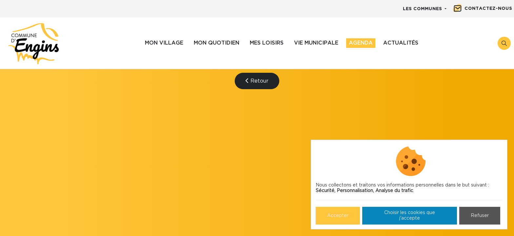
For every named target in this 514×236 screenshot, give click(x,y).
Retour (257, 81)
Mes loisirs (267, 43)
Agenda (361, 43)
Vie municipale (316, 43)
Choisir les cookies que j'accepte (409, 215)
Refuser (480, 215)
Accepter (337, 215)
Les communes (423, 9)
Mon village (164, 43)
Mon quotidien (216, 43)
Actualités (400, 43)
